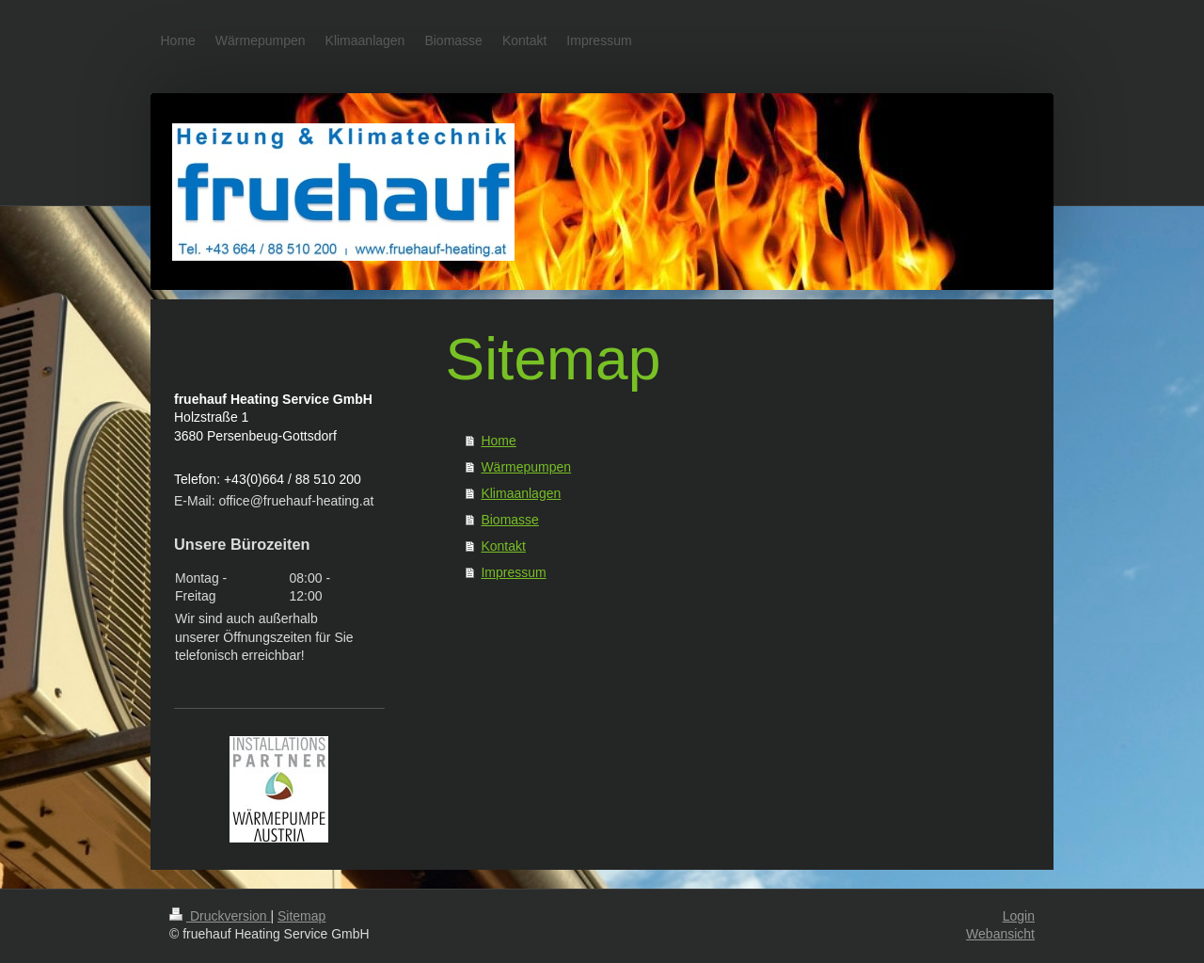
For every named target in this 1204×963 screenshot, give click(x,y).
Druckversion (219, 915)
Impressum (513, 572)
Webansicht (1000, 933)
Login (1019, 915)
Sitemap (301, 915)
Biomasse (509, 519)
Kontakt (503, 546)
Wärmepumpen (526, 466)
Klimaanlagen (521, 493)
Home (498, 440)
